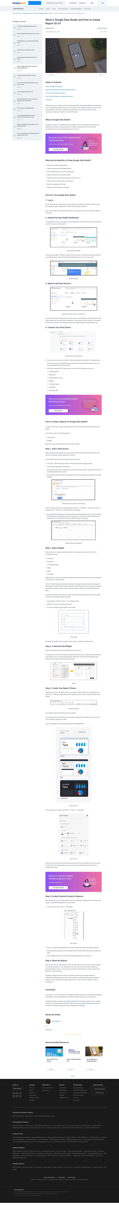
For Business (73, 3)
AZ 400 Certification (31, 1141)
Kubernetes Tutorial (86, 1169)
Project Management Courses (20, 1153)
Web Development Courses (79, 1155)
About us (31, 1090)
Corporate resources (78, 1097)
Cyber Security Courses (90, 1153)
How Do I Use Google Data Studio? (55, 93)
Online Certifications (35, 1153)
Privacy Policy (61, 1179)
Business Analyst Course (53, 1130)
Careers (31, 1092)
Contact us (32, 1102)
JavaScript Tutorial (27, 1169)
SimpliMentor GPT (64, 1099)
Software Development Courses (62, 1155)
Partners (75, 1099)
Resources (82, 3)
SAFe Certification (43, 1141)
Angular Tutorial (47, 1169)
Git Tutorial (76, 1169)
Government (76, 1102)
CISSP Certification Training (57, 1141)
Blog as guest (45, 1092)
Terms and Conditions (49, 1179)
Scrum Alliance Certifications (44, 1155)
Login (102, 3)
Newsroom (32, 1095)
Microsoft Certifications (88, 1157)
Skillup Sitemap (63, 1092)
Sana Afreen (56, 1021)
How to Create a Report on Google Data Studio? (59, 96)
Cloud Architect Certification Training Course (78, 1127)
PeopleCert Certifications (28, 1155)
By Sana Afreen (102, 28)
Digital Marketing (27, 13)
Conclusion (48, 99)
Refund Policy (71, 1179)
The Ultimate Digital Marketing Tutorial (42, 13)
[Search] (54, 3)
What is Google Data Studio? (53, 86)
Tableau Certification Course (73, 1141)
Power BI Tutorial (97, 1169)
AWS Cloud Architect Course (92, 1130)
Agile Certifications (61, 1153)
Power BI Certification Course (43, 1143)
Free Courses (62, 1090)
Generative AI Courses (49, 1153)
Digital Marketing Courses (20, 1159)
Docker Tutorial (68, 1169)
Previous (52, 75)
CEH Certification (82, 1139)
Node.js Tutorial (57, 1169)
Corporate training (78, 1090)
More (92, 3)
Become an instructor (47, 1090)
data (86, 110)
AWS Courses (76, 1157)
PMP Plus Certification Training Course (22, 1127)
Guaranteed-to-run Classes (80, 1095)
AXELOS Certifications (27, 1157)
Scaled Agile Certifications (95, 1155)
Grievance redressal (34, 1099)
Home (13, 13)
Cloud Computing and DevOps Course (45, 1118)
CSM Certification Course (39, 1139)
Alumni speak (32, 1097)
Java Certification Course (59, 1143)
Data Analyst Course (59, 1127)
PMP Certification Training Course (21, 1139)
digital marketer (71, 1001)
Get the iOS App (100, 1095)
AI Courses (99, 1157)
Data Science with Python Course (56, 1139)
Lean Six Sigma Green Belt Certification (93, 1141)
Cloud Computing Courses (75, 1153)
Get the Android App (99, 1091)
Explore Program (58, 887)
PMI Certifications (52, 1157)
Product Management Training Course (22, 1118)
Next (100, 75)
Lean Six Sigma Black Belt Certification (23, 1143)
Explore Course (58, 149)
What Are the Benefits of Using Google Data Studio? (60, 90)
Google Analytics (68, 459)
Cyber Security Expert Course (37, 1130)
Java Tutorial (37, 1169)
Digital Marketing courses (90, 1003)
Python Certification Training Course (78, 1143)
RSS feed (61, 1097)
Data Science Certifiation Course (43, 1127)
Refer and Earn (17, 1090)
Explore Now (58, 410)
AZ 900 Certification (94, 1139)
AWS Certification (71, 1139)
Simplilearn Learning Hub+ (80, 1092)
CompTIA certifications (65, 1157)
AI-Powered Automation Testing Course (72, 1130)
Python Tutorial (16, 1169)
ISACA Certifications (40, 1157)
